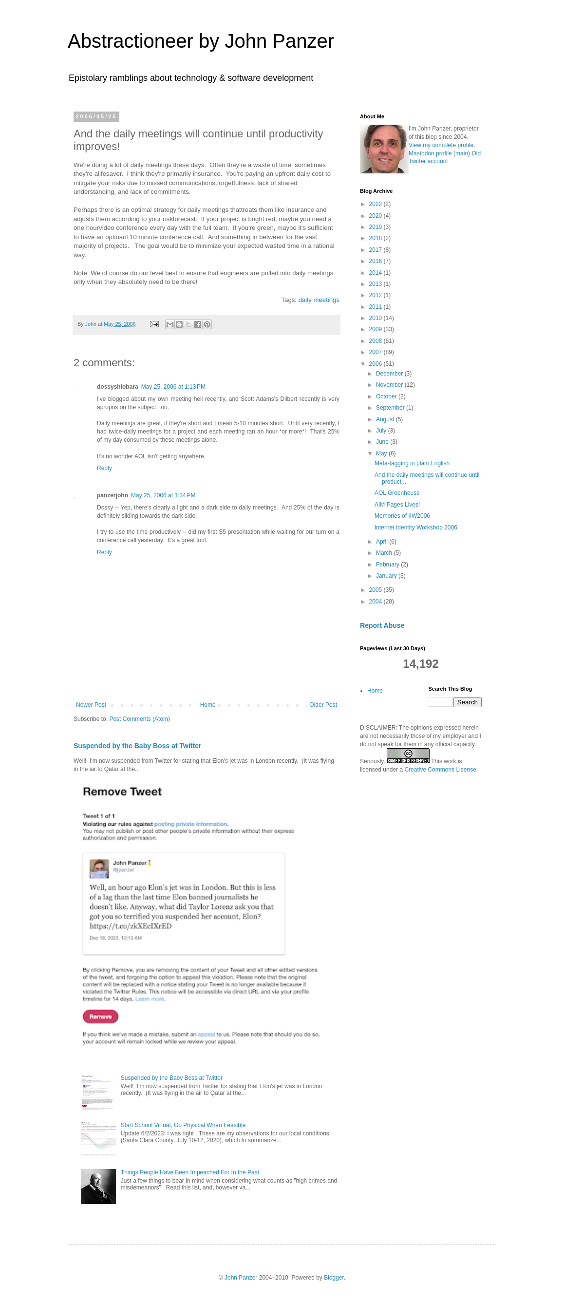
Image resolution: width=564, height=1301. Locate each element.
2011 (376, 306)
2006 (376, 363)
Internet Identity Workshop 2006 (416, 527)
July (382, 430)
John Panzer (241, 1277)
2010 (376, 318)
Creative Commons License (440, 769)
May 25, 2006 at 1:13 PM (173, 386)
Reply (104, 468)
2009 (376, 329)
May (382, 453)
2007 (376, 352)
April (382, 541)
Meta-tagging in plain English (412, 463)
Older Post (323, 704)
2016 (376, 261)
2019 (376, 227)
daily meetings (319, 299)
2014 (376, 272)
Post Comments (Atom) (139, 719)
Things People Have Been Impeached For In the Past (190, 1172)
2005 (376, 589)
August (386, 419)
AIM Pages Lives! (397, 504)
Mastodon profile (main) (439, 153)
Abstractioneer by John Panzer (201, 41)
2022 (376, 204)
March (385, 552)
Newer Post (91, 704)
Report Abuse (382, 625)
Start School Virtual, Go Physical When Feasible (183, 1125)
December (390, 373)
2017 (376, 249)
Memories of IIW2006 (402, 515)
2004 (376, 601)
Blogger (334, 1277)
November (390, 384)
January (387, 575)
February (388, 564)
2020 (376, 215)
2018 (376, 238)
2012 (376, 295)
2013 (376, 284)
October (387, 396)
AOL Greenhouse (397, 493)
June (383, 441)
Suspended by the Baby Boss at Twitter (137, 746)
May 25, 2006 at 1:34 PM (163, 495)
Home (208, 704)
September (391, 407)
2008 (376, 341)
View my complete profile (441, 145)
